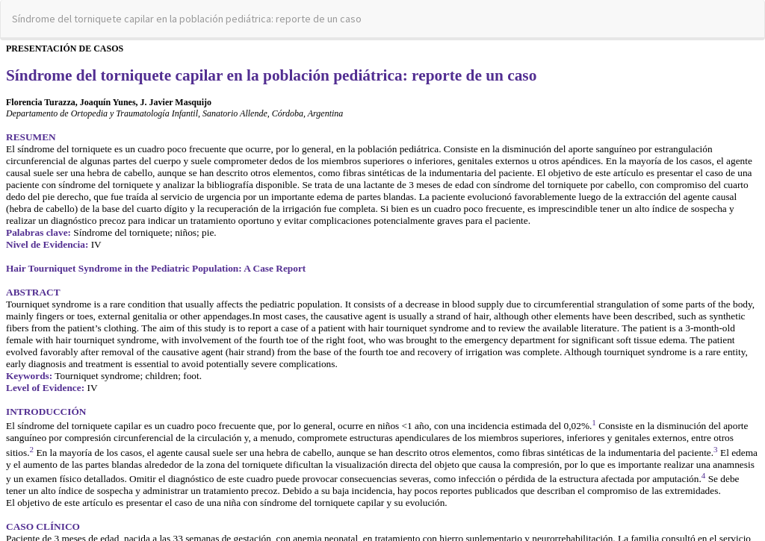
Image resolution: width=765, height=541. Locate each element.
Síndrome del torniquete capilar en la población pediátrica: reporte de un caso (187, 18)
